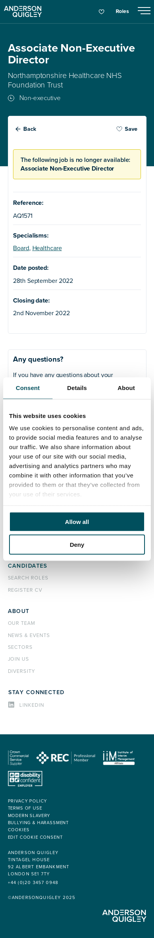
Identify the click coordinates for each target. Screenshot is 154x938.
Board (21, 248)
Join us (19, 659)
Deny (77, 544)
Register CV (25, 590)
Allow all (77, 521)
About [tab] (126, 387)
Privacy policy (27, 801)
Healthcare (47, 248)
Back (29, 129)
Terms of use (25, 808)
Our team (22, 623)
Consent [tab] (28, 387)
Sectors (20, 647)
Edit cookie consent (35, 837)
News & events (29, 635)
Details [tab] (77, 387)
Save (126, 129)
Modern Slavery (29, 815)
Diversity (22, 671)
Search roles (28, 578)
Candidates (28, 566)
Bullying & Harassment (38, 822)
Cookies (19, 829)
